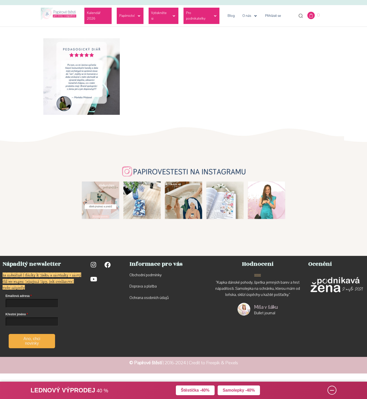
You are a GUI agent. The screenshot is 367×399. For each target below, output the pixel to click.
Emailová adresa (18, 296)
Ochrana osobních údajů (149, 297)
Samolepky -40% (239, 390)
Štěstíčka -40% (195, 390)
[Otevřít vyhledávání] (301, 16)
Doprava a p (139, 286)
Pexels (231, 363)
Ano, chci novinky (31, 340)
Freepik (213, 363)
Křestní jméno (16, 314)
